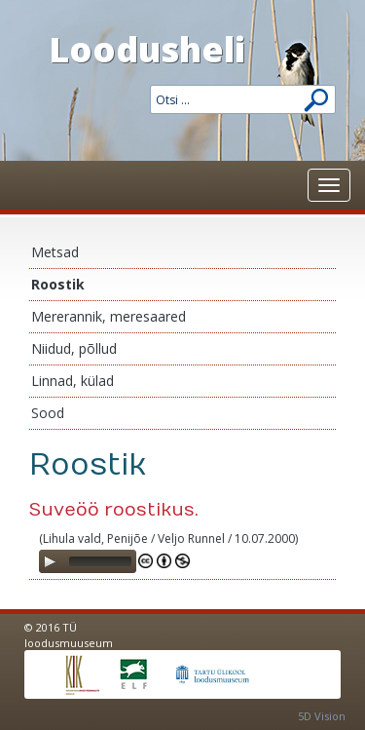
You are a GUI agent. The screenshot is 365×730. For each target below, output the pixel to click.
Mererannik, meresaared (108, 316)
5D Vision (322, 716)
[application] (87, 561)
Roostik (58, 284)
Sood (47, 412)
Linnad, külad (72, 380)
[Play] (49, 561)
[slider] (100, 561)
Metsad (55, 252)
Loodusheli (147, 49)
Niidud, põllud (74, 348)
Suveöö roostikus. (114, 510)
